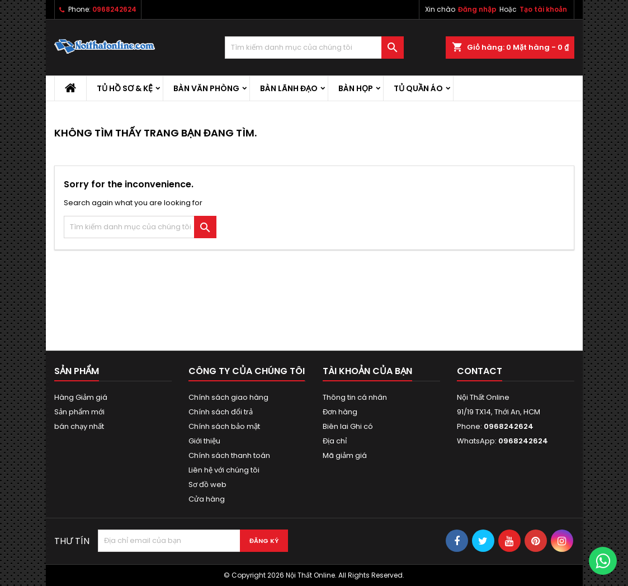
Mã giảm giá (345, 455)
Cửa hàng (206, 499)
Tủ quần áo (418, 88)
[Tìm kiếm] (314, 47)
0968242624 (114, 9)
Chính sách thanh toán (229, 455)
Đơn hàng (340, 412)
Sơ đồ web (207, 484)
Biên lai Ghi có (348, 426)
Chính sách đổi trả (220, 412)
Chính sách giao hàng (228, 397)
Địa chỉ (335, 441)
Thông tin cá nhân (355, 397)
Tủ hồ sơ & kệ (125, 88)
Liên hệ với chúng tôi (223, 470)
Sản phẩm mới (79, 412)
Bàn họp (355, 88)
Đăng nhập (477, 9)
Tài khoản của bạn (367, 371)
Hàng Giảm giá (80, 397)
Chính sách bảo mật (224, 426)
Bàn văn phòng (206, 88)
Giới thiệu (204, 441)
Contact (479, 371)
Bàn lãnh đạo (289, 88)
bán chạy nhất (79, 426)
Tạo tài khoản (543, 9)
